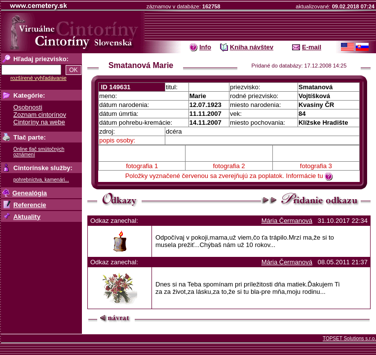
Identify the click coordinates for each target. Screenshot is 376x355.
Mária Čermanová (287, 220)
